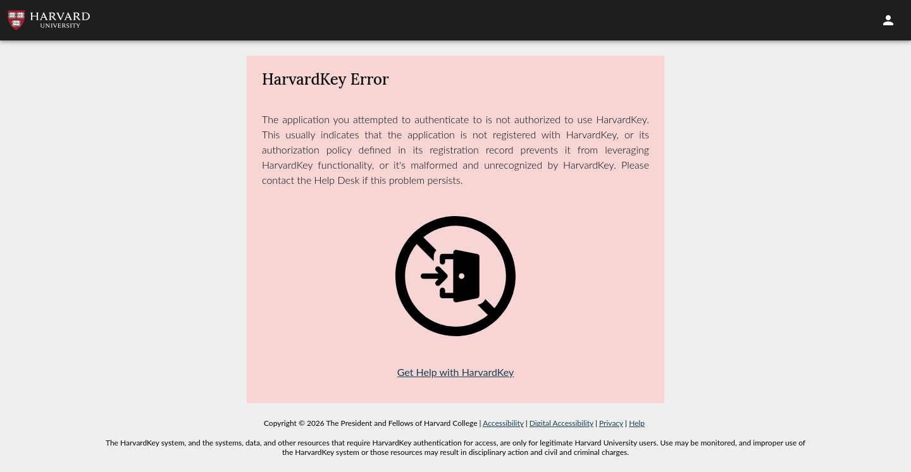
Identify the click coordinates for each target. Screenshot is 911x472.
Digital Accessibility (561, 423)
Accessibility (503, 423)
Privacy (611, 423)
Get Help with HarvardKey (455, 372)
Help (637, 423)
